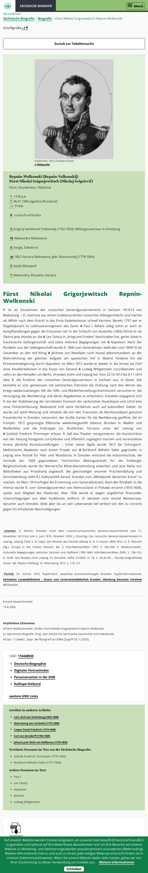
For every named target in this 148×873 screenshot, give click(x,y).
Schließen (74, 869)
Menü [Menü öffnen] (138, 6)
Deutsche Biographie (30, 663)
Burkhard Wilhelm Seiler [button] (101, 450)
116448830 (26, 656)
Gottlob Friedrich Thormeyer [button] (28, 434)
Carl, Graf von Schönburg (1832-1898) (36, 716)
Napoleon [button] (118, 342)
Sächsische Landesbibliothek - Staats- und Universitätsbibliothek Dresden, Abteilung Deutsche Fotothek (72, 579)
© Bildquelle (42, 164)
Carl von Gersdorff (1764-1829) (32, 735)
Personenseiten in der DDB (34, 677)
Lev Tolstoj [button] (54, 337)
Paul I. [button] (88, 326)
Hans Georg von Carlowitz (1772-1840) (36, 723)
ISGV (7, 6)
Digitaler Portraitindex (31, 670)
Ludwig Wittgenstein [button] (97, 369)
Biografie (45, 18)
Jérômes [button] (57, 353)
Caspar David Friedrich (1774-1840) (35, 729)
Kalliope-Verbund (27, 684)
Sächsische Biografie (18, 18)
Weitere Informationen (116, 862)
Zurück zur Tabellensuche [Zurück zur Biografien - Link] (74, 44)
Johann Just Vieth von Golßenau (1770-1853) (40, 742)
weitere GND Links (23, 696)
